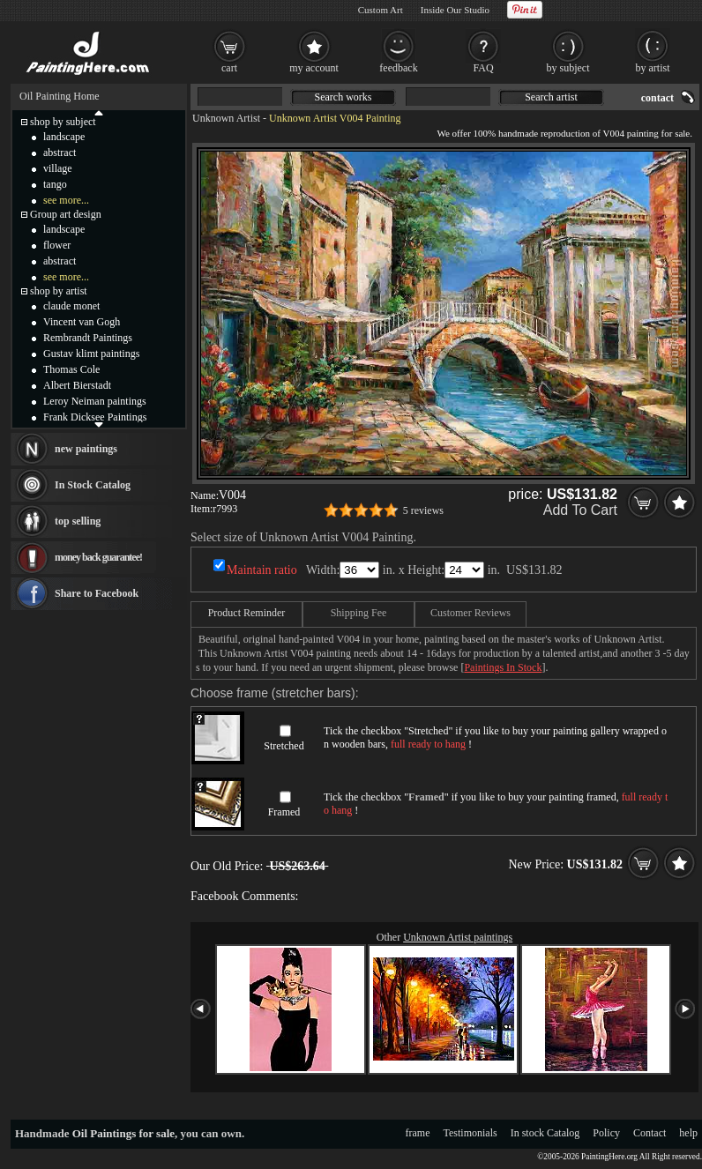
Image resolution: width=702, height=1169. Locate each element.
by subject (568, 68)
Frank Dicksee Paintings (94, 417)
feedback (398, 68)
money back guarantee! (98, 557)
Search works (343, 97)
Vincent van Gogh (81, 322)
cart (229, 68)
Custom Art (380, 9)
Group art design (65, 214)
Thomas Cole (71, 369)
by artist (653, 68)
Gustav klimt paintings (91, 353)
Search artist (551, 97)
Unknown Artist (226, 118)
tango (55, 184)
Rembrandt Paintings (87, 337)
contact (657, 98)
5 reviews (423, 510)
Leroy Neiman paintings (94, 401)
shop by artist (58, 291)
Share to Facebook (96, 593)
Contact (649, 1133)
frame (418, 1133)
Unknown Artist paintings (457, 937)
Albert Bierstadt (77, 385)
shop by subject (63, 121)
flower (57, 245)
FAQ (483, 68)
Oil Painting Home (59, 96)
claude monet (71, 306)
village (57, 168)
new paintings (86, 449)
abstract (59, 152)
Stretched (283, 746)
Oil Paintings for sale (123, 1133)
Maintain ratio (262, 570)
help (688, 1133)
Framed (284, 812)
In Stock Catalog (93, 485)
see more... (66, 200)
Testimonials (470, 1133)
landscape (64, 136)
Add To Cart (580, 510)
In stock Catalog (545, 1133)
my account (314, 68)
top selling (78, 521)
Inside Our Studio (455, 9)
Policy (606, 1133)
